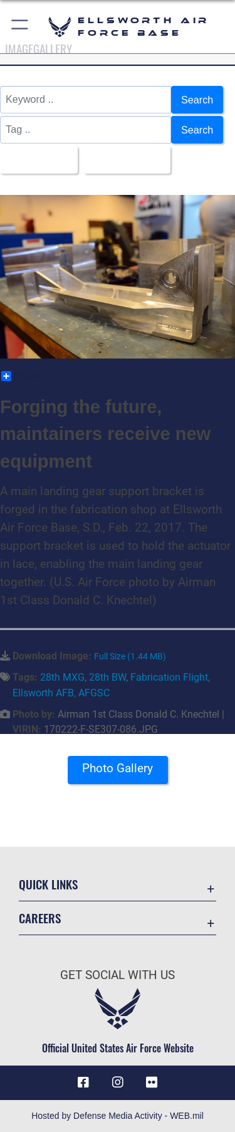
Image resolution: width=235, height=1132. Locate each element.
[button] (20, 26)
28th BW (107, 677)
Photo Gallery (117, 768)
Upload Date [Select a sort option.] (123, 159)
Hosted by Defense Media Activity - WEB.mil (117, 1116)
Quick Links (48, 884)
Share (20, 376)
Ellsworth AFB (43, 693)
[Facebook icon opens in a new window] (83, 1082)
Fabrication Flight (169, 677)
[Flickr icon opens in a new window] (151, 1082)
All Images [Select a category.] (35, 159)
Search (197, 99)
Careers (40, 918)
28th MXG (62, 677)
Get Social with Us (117, 975)
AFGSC (94, 693)
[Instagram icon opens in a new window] (117, 1082)
